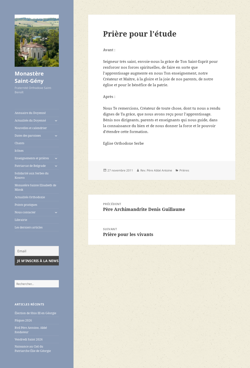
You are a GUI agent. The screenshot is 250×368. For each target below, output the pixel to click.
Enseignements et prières (32, 158)
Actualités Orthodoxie (30, 197)
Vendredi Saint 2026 (29, 339)
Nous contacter (25, 212)
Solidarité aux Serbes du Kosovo (32, 175)
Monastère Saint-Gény (29, 77)
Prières (184, 170)
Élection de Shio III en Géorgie (35, 313)
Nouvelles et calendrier (31, 128)
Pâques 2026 (23, 320)
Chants (19, 143)
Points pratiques (26, 205)
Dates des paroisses (28, 135)
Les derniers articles (28, 227)
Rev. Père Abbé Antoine (156, 170)
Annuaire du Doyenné (30, 113)
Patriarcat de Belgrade (30, 166)
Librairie (21, 220)
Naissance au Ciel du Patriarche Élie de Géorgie (33, 348)
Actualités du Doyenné (30, 120)
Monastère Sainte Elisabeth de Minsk (35, 187)
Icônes (19, 151)
